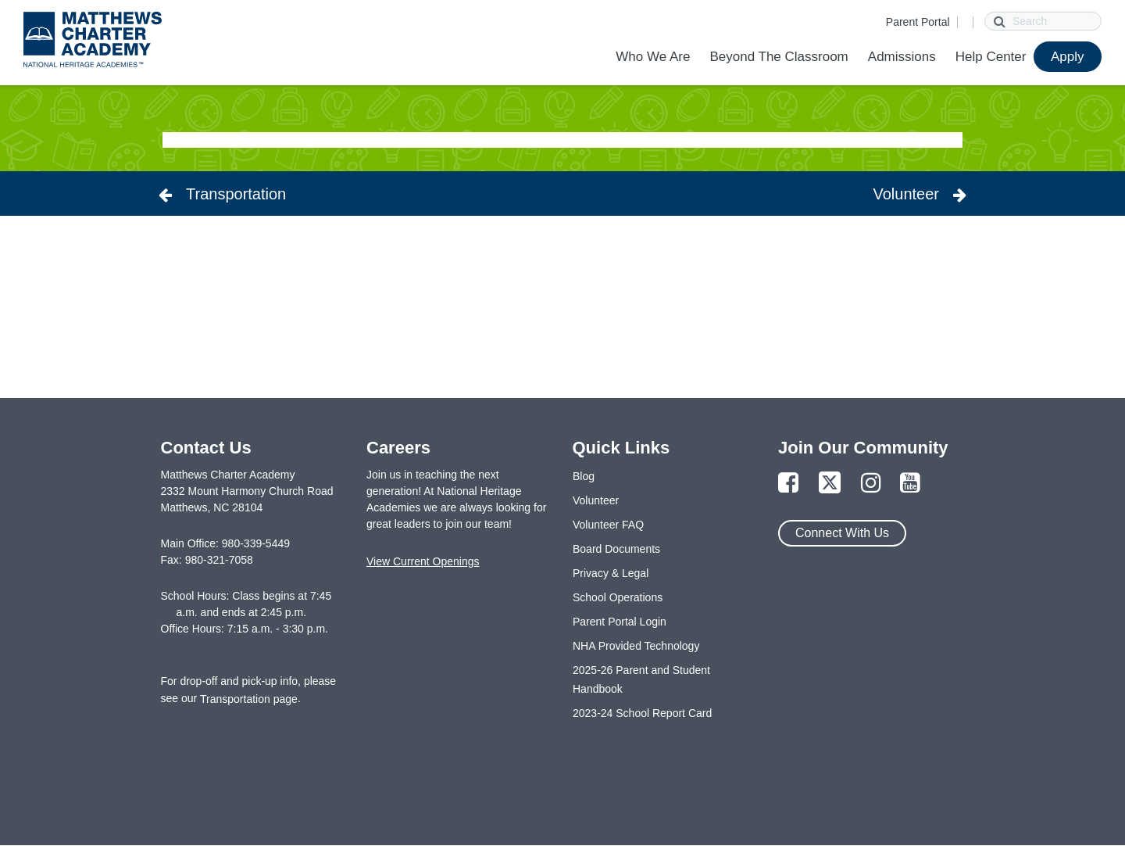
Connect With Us (842, 533)
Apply (1067, 56)
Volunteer (596, 500)
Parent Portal (918, 22)
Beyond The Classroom (778, 56)
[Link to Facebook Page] (788, 483)
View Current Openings (422, 561)
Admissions (902, 56)
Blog (584, 476)
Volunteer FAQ (608, 524)
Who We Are (653, 56)
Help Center (991, 56)
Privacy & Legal (610, 573)
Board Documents (616, 549)
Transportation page (249, 699)
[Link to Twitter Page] (829, 483)
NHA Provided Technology (636, 646)
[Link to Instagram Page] (871, 483)
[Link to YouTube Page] (910, 483)
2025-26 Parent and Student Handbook (641, 679)
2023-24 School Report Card (642, 713)
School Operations (617, 597)
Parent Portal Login (619, 621)
